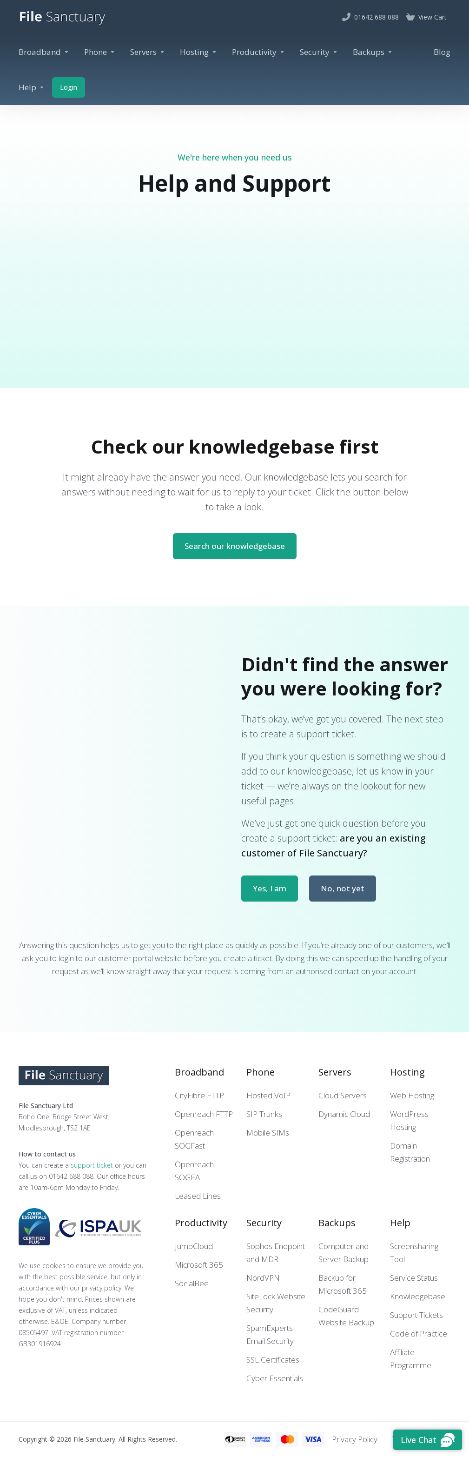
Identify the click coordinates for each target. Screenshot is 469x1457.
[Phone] (100, 52)
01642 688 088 (71, 1176)
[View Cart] (426, 17)
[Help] (31, 87)
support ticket (92, 1165)
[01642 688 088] (370, 17)
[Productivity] (258, 52)
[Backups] (372, 52)
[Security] (318, 52)
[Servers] (147, 52)
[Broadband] (44, 52)
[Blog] (442, 52)
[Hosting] (198, 52)
